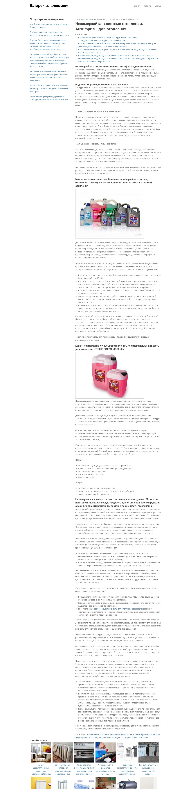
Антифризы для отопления (122, 734)
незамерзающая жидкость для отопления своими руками (119, 609)
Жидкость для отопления (136, 737)
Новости (147, 6)
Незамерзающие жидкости (147, 734)
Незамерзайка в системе (97, 734)
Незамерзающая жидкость (111, 737)
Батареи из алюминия (49, 6)
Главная (136, 6)
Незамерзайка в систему (86, 737)
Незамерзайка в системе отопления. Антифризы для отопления (107, 37)
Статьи (158, 6)
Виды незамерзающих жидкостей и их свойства (103, 40)
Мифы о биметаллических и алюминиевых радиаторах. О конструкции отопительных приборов (49, 88)
